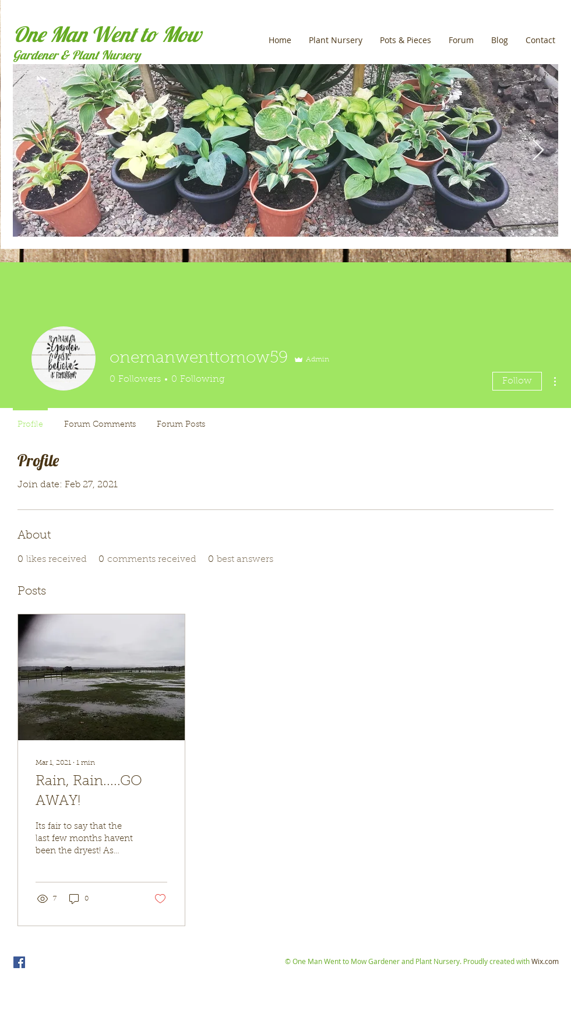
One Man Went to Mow (107, 34)
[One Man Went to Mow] (19, 962)
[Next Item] (538, 150)
